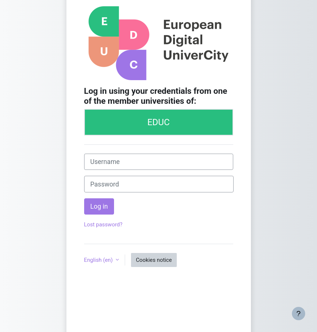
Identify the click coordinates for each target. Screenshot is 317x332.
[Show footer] (298, 313)
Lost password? (103, 224)
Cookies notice (154, 260)
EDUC (158, 122)
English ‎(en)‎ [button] (99, 260)
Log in (99, 206)
